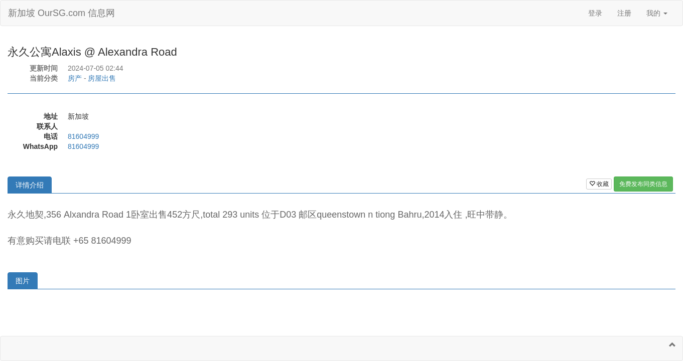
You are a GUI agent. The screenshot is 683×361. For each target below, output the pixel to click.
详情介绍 (30, 185)
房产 (75, 78)
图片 (23, 281)
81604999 (83, 136)
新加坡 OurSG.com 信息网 (61, 13)
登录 (595, 13)
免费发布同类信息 (643, 184)
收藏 (599, 184)
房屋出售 (102, 78)
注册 (624, 13)
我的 (656, 13)
